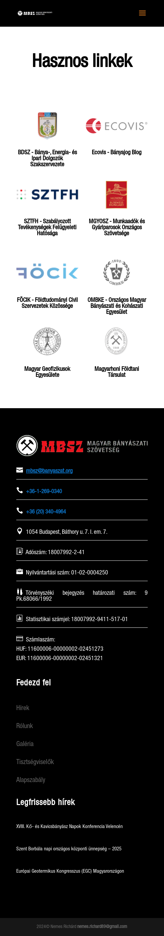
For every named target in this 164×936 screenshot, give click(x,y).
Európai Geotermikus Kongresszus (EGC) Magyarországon (70, 871)
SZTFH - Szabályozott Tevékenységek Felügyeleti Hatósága (47, 227)
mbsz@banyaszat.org (49, 471)
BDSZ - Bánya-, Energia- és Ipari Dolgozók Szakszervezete (47, 158)
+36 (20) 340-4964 (46, 511)
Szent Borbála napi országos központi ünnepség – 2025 (68, 849)
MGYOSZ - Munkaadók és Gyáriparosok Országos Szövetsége (117, 227)
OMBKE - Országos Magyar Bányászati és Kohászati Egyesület (116, 306)
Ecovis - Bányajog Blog (116, 152)
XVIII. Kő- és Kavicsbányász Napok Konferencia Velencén (69, 826)
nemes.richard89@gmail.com (102, 927)
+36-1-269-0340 (44, 491)
